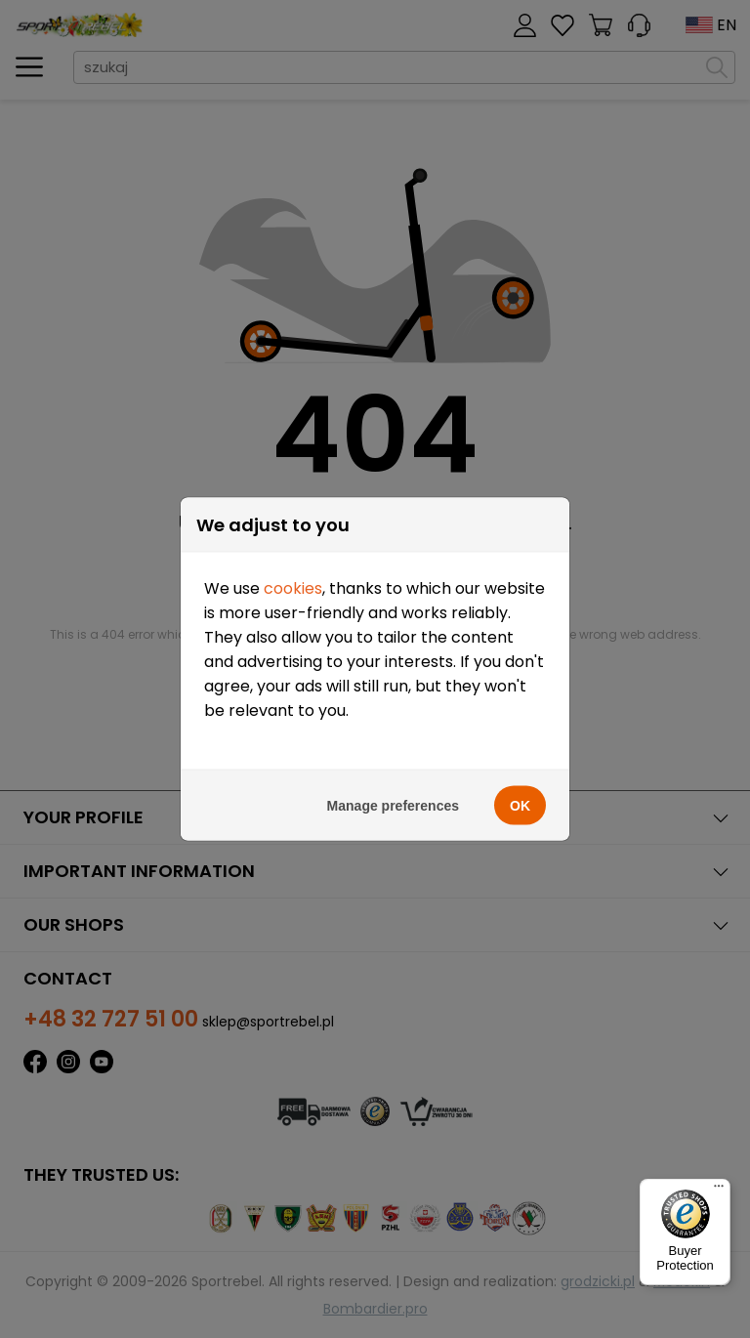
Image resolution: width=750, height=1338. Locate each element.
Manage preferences (393, 806)
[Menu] (718, 1190)
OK (520, 806)
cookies (293, 588)
